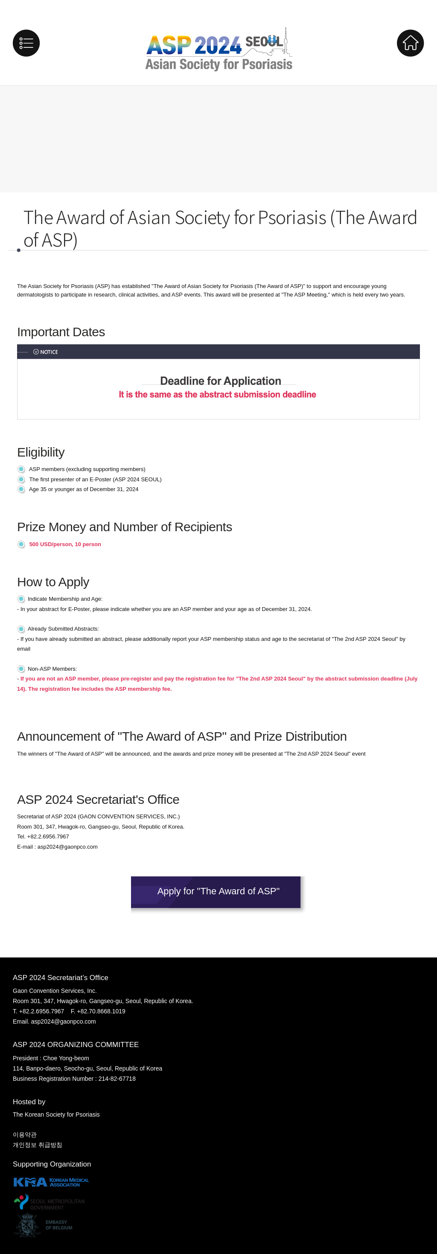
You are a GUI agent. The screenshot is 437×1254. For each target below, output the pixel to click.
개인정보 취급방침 (37, 1144)
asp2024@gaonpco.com (68, 847)
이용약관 (25, 1134)
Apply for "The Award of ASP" (218, 891)
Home (410, 43)
